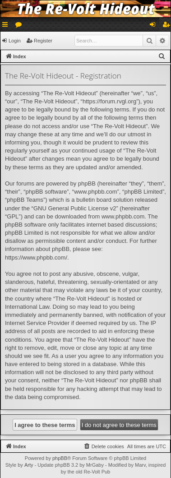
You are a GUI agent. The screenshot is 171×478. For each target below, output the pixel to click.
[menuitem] (162, 56)
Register (43, 40)
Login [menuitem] (154, 26)
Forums (20, 26)
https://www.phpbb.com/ (36, 257)
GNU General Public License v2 (74, 208)
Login (15, 40)
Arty (28, 465)
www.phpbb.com (123, 216)
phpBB (59, 458)
